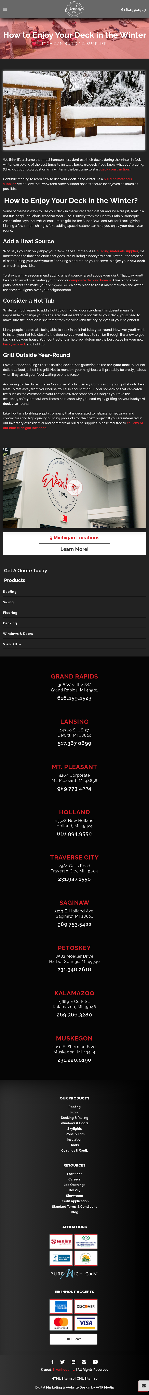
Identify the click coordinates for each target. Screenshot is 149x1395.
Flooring (10, 613)
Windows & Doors (18, 634)
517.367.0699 (74, 743)
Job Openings (74, 1185)
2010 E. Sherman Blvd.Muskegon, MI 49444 (74, 1049)
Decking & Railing (74, 1118)
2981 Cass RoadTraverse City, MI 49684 (74, 868)
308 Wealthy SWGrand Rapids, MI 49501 (74, 687)
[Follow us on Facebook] (52, 1362)
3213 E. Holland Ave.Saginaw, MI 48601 (74, 914)
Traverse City (74, 857)
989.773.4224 (74, 788)
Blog (74, 1212)
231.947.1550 (74, 879)
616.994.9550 (74, 834)
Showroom (74, 1196)
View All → (12, 644)
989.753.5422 (74, 924)
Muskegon (74, 1038)
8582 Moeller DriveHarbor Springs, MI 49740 (74, 959)
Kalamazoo (74, 993)
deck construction (114, 169)
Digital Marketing (48, 1387)
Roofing (10, 592)
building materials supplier (117, 251)
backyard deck (99, 256)
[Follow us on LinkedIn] (73, 1362)
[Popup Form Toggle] (143, 1385)
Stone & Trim (75, 1134)
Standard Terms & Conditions (74, 1207)
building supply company (44, 413)
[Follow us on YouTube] (95, 1362)
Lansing (74, 721)
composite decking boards (90, 280)
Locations (74, 1174)
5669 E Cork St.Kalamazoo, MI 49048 (74, 1004)
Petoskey (74, 947)
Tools (74, 1145)
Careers (74, 1179)
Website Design (78, 1387)
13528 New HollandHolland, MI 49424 (74, 823)
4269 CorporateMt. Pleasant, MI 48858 (75, 778)
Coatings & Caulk (74, 1150)
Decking (10, 623)
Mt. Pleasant (74, 766)
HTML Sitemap (63, 1378)
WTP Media (105, 1387)
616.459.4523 (133, 9)
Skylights (74, 1129)
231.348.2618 (74, 969)
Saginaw (74, 902)
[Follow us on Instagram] (84, 1362)
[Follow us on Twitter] (62, 1362)
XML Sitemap (87, 1378)
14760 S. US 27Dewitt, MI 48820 (74, 733)
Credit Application (74, 1201)
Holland (74, 812)
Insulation (74, 1139)
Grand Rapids (74, 676)
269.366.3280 (74, 1015)
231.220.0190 (74, 1060)
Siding (8, 602)
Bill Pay (74, 1190)
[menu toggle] (21, 9)
